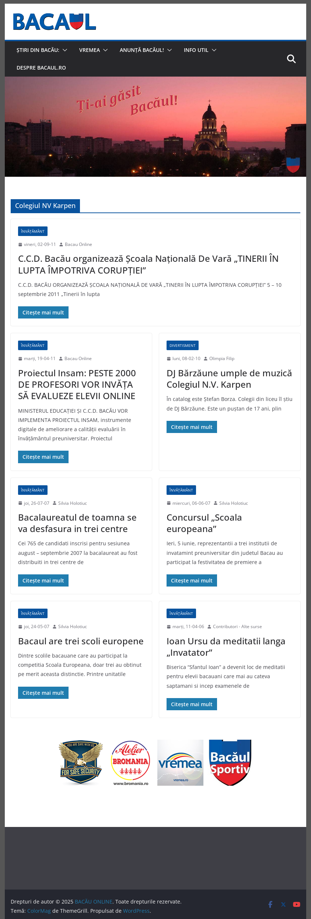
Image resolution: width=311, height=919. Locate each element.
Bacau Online (78, 244)
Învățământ (33, 231)
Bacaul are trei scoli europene (81, 641)
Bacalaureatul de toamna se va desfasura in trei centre (77, 523)
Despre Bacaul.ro (41, 67)
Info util (196, 49)
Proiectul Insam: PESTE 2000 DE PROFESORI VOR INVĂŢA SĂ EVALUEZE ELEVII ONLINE (77, 384)
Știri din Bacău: (38, 49)
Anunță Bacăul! (142, 49)
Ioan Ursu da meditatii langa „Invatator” (226, 646)
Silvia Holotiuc (72, 503)
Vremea (89, 49)
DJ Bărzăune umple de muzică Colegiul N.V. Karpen (229, 378)
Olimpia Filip (221, 358)
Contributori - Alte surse (237, 626)
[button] (63, 50)
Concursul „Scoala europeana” (204, 523)
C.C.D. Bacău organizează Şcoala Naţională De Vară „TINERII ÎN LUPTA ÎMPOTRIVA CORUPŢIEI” (148, 264)
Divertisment (183, 345)
